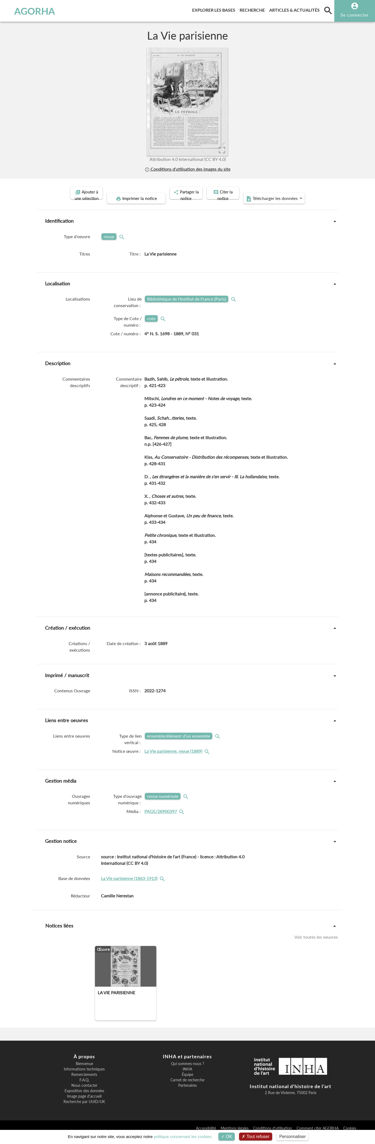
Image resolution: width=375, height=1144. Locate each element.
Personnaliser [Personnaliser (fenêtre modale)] (292, 1136)
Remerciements (84, 1082)
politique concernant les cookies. (183, 1136)
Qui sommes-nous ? (187, 1071)
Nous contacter (84, 1093)
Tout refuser (255, 1136)
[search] (328, 10)
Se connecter (355, 14)
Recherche (253, 9)
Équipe (187, 1082)
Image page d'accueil (84, 1104)
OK (226, 1136)
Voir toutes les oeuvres (316, 944)
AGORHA (31, 10)
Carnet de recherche (187, 1087)
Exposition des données (84, 1098)
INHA (187, 1077)
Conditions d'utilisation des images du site (187, 168)
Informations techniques (84, 1077)
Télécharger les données (249, 207)
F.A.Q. (84, 1087)
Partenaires (187, 1093)
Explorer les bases (214, 9)
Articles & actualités (295, 9)
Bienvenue (84, 1071)
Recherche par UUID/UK (84, 1109)
